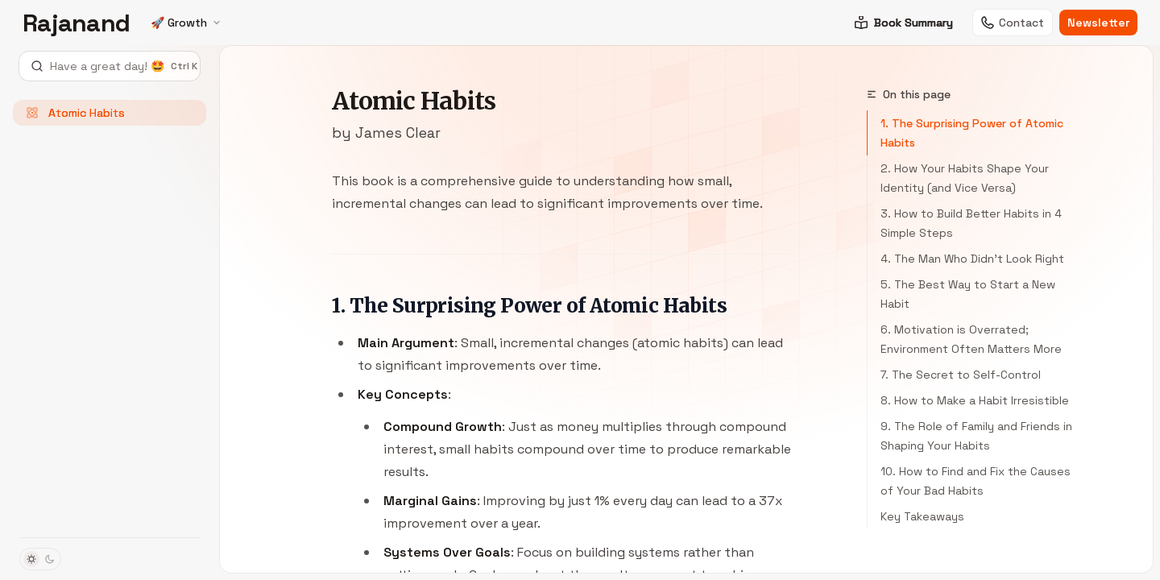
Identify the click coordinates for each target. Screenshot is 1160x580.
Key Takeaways (922, 516)
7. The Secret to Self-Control (960, 374)
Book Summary (904, 22)
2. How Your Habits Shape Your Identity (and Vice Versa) (964, 178)
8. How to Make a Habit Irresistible (974, 400)
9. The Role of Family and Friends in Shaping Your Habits (976, 436)
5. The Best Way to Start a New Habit (967, 294)
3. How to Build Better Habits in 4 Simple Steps (971, 223)
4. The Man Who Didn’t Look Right (972, 258)
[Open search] (109, 66)
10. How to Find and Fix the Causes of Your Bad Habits (975, 481)
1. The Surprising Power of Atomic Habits (971, 133)
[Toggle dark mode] (40, 559)
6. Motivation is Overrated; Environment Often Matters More (971, 339)
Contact (1012, 22)
